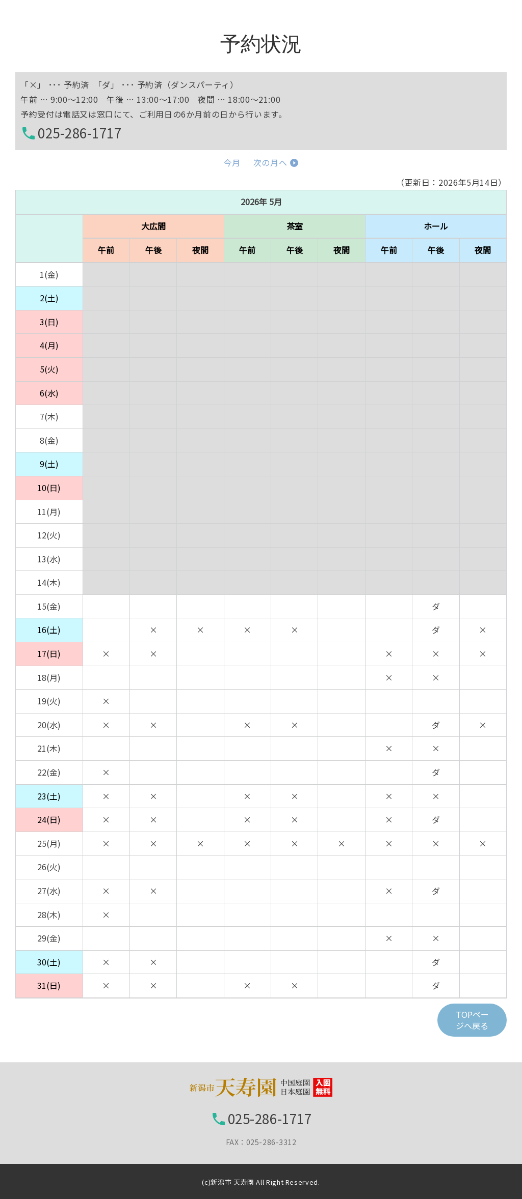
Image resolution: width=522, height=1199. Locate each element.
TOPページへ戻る (472, 1020)
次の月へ (270, 162)
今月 (232, 162)
